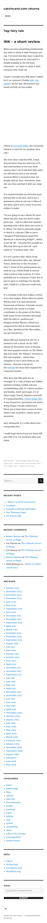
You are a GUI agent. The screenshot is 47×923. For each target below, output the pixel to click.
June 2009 (11, 726)
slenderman (12, 826)
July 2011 (10, 678)
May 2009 (11, 730)
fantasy (33, 463)
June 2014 (11, 650)
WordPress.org (13, 871)
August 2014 (12, 643)
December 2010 (13, 692)
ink (5, 466)
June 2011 (10, 681)
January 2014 (12, 654)
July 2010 (10, 699)
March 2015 (12, 629)
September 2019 (14, 608)
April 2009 (11, 733)
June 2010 (11, 702)
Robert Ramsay (13, 536)
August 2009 (12, 719)
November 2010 (14, 695)
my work (10, 809)
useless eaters (13, 840)
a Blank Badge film (33, 399)
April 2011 (11, 688)
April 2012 (11, 664)
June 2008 (11, 761)
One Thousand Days (16, 512)
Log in (9, 861)
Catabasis (11, 505)
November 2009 (14, 712)
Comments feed (14, 868)
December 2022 (14, 595)
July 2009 (11, 723)
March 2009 (12, 737)
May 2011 (10, 685)
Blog (29, 461)
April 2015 (11, 626)
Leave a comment (27, 466)
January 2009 (12, 744)
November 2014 (14, 636)
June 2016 (11, 612)
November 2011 (13, 671)
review (9, 823)
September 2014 (14, 640)
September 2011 (14, 674)
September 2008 (14, 751)
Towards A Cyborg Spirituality (21, 509)
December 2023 (14, 591)
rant (8, 820)
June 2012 (11, 660)
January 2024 (12, 588)
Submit (23, 898)
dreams (18, 463)
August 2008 (12, 754)
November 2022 (14, 598)
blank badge (21, 461)
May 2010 (11, 706)
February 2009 (13, 740)
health (9, 806)
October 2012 (12, 657)
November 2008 (14, 747)
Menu (8, 16)
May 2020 (11, 605)
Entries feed (12, 864)
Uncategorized (13, 837)
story (11, 463)
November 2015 (14, 619)
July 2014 (10, 647)
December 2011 (13, 667)
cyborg (9, 795)
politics (9, 816)
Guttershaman (13, 802)
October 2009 (13, 716)
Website (7, 886)
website (11, 367)
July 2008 (10, 758)
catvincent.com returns (21, 8)
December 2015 (13, 615)
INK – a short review (22, 41)
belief (9, 785)
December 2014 (13, 633)
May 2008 (11, 764)
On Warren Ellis (14, 516)
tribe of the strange (15, 833)
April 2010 (11, 709)
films (38, 463)
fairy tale (35, 461)
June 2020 (11, 602)
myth (6, 463)
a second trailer (20, 146)
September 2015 (14, 622)
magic (9, 466)
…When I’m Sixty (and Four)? (20, 502)
